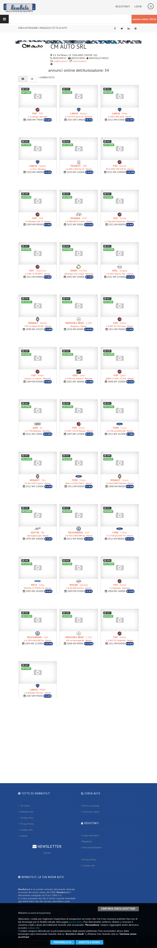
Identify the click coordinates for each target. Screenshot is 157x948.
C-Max (119, 534)
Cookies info (25, 829)
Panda (120, 220)
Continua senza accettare (118, 908)
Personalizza (62, 942)
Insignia (119, 272)
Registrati (123, 6)
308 (79, 167)
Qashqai (78, 586)
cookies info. (34, 927)
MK (37, 534)
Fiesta (78, 481)
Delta (119, 115)
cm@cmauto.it (61, 61)
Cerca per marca (90, 811)
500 (37, 115)
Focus (120, 429)
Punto (37, 377)
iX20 (78, 220)
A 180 (78, 324)
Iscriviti (47, 852)
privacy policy (76, 921)
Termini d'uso (26, 817)
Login (138, 6)
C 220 (78, 639)
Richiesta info (26, 811)
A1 (37, 429)
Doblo (119, 324)
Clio (37, 481)
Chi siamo (24, 805)
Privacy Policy (26, 823)
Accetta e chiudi (89, 942)
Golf (78, 534)
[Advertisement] (78, 738)
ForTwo (78, 272)
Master (37, 324)
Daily (37, 586)
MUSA (37, 691)
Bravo (79, 429)
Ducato (119, 167)
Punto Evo (37, 272)
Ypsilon (78, 115)
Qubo (120, 377)
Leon (78, 377)
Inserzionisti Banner (91, 847)
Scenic (119, 481)
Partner (23, 835)
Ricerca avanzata (90, 805)
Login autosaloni (90, 835)
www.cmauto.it (79, 61)
